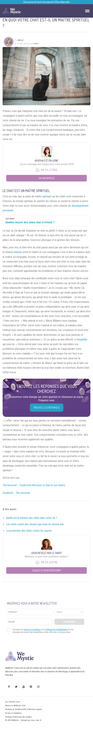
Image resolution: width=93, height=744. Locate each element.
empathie (82, 339)
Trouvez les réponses (46, 407)
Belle (20, 40)
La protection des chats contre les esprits (29, 530)
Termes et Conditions (13, 713)
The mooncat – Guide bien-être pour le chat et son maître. (34, 485)
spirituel (47, 196)
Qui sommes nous (12, 702)
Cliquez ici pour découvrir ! (46, 570)
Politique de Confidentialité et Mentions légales (23, 709)
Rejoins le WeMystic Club (15, 705)
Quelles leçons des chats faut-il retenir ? (29, 222)
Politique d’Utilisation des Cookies (18, 717)
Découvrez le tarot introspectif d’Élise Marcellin (46, 2)
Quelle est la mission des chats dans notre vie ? (31, 518)
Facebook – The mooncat (16, 492)
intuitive (18, 252)
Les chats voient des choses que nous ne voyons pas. (35, 524)
